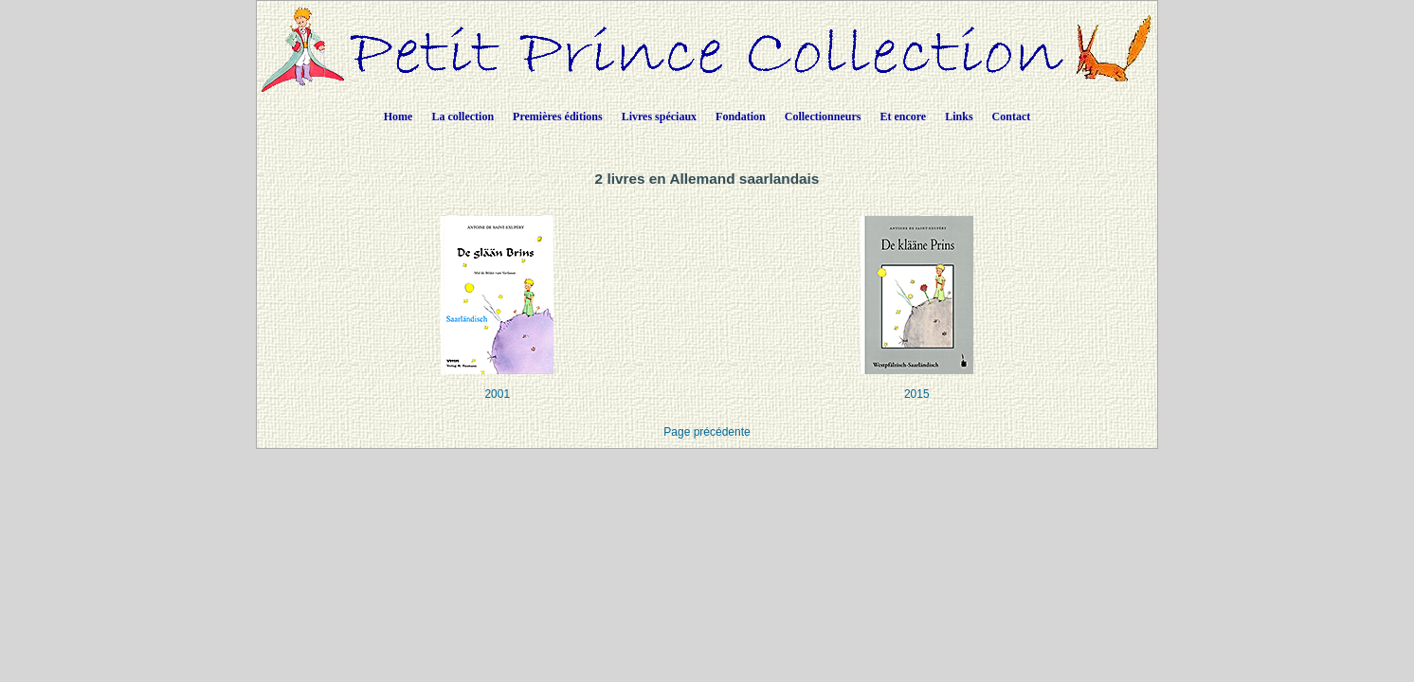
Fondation (741, 116)
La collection (462, 116)
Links (958, 116)
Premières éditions (558, 116)
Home (398, 116)
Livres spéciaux (659, 116)
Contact (1011, 116)
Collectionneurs (823, 116)
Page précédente (706, 432)
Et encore (902, 116)
